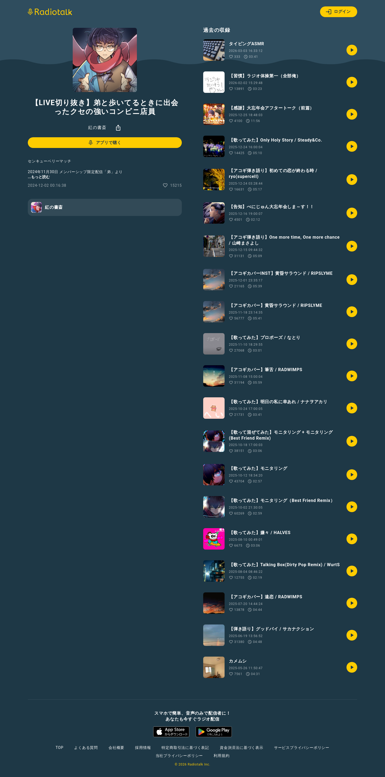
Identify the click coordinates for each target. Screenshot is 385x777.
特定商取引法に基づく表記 (185, 747)
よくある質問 (86, 747)
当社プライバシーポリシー (179, 755)
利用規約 (221, 755)
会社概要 (116, 747)
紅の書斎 (97, 127)
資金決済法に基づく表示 (241, 747)
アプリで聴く (104, 142)
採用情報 (143, 747)
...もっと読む (39, 177)
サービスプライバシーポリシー (301, 747)
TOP (59, 747)
